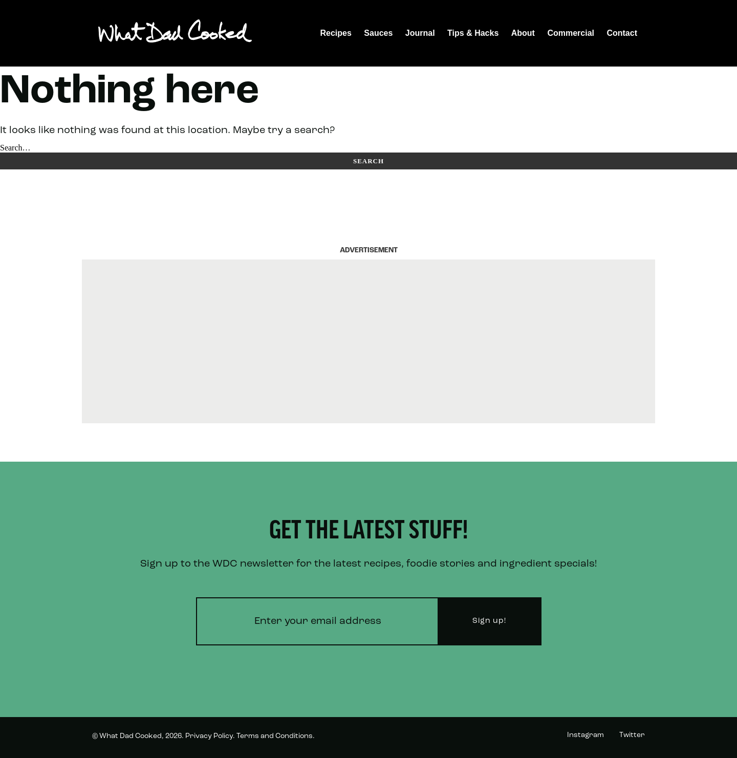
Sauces (378, 33)
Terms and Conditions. (275, 736)
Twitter (632, 735)
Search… (15, 147)
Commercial (570, 33)
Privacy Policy (209, 736)
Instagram (585, 735)
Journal (420, 33)
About (523, 33)
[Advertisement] (368, 341)
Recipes (336, 33)
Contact (621, 33)
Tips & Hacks (472, 33)
